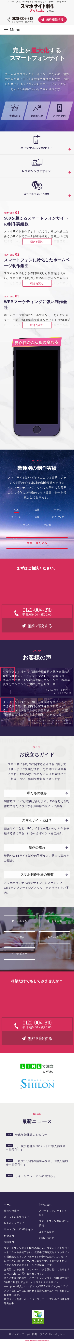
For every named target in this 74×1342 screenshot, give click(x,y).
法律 (37, 509)
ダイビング (57, 517)
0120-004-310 (22, 18)
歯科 (37, 517)
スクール (16, 517)
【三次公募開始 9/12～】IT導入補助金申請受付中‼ (36, 1147)
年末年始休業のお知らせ (26, 1134)
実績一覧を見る (37, 543)
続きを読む (37, 241)
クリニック (26, 524)
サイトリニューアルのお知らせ (31, 1176)
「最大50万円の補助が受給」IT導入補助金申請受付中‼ (37, 1162)
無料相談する (52, 19)
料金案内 (19, 937)
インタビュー (19, 953)
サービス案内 (54, 921)
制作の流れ (54, 937)
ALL (16, 509)
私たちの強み (19, 921)
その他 (47, 524)
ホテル (57, 509)
